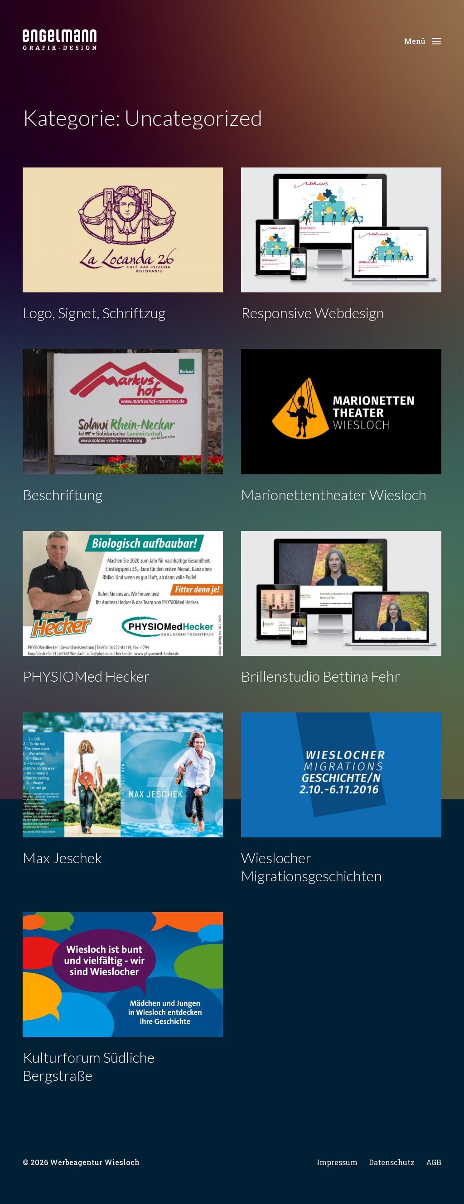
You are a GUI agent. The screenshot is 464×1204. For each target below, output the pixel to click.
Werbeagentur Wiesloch (95, 1162)
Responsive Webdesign (312, 312)
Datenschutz (392, 1162)
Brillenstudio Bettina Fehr (320, 676)
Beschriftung (62, 494)
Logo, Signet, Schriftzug (94, 312)
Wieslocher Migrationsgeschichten (311, 866)
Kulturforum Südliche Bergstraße (89, 1066)
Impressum (337, 1162)
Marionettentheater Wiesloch (333, 494)
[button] (423, 40)
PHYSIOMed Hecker (86, 676)
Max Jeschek (62, 857)
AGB (433, 1162)
